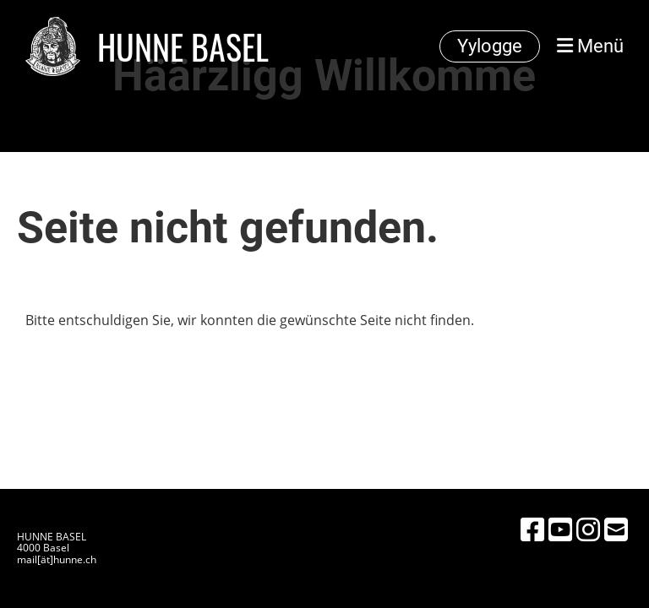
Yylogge (489, 46)
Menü (590, 46)
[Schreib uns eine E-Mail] (616, 529)
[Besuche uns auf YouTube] (560, 529)
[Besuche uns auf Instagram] (588, 529)
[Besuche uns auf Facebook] (532, 529)
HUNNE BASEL (183, 46)
